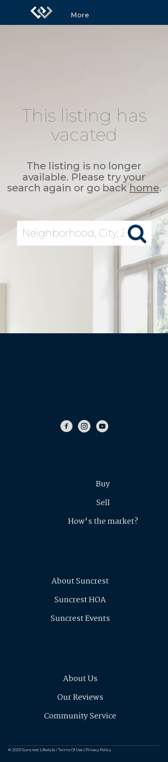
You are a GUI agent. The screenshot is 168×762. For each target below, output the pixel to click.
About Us (80, 679)
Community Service (80, 716)
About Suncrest (80, 581)
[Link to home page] (41, 12)
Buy (103, 484)
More (80, 15)
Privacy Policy (98, 749)
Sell (103, 503)
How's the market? (103, 521)
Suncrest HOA (80, 600)
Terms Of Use (70, 749)
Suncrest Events (80, 619)
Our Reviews (80, 697)
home (144, 188)
